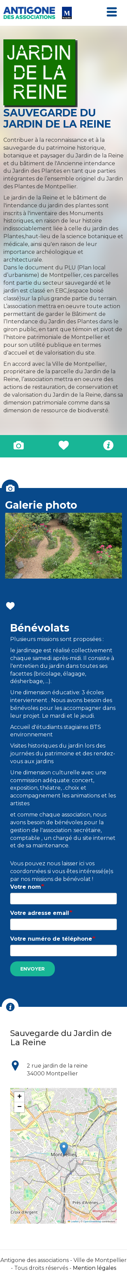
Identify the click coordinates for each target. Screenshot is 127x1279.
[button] (64, 1149)
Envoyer (32, 969)
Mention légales (94, 1268)
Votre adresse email (39, 913)
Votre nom (25, 887)
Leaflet (73, 1221)
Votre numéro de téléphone (51, 939)
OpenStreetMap (92, 1221)
